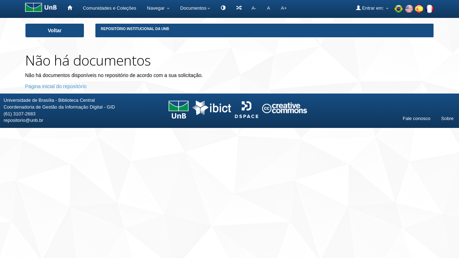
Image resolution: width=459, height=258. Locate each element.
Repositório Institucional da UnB (135, 29)
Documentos (195, 8)
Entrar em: (372, 8)
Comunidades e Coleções (109, 8)
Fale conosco (416, 118)
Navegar (158, 8)
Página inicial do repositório (55, 86)
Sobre (447, 118)
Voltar (55, 30)
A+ (284, 8)
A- (254, 8)
